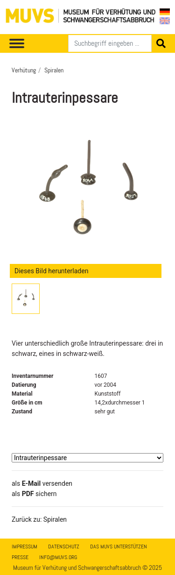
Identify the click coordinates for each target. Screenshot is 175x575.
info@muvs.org (58, 557)
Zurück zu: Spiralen (39, 519)
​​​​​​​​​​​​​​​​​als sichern (34, 493)
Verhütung (24, 70)
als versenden (42, 483)
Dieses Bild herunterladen (51, 271)
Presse (20, 557)
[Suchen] (110, 43)
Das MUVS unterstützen (118, 546)
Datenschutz (63, 546)
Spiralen (53, 70)
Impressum (24, 546)
